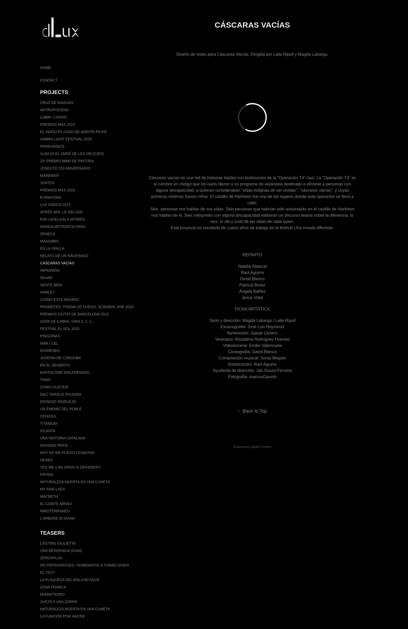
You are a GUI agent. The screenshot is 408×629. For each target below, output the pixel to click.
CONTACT (49, 80)
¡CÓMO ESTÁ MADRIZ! (59, 299)
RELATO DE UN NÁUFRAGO (64, 256)
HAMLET (47, 292)
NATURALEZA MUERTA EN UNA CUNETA (75, 482)
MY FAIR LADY (52, 489)
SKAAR (46, 278)
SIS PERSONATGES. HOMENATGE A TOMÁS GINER (84, 565)
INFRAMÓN (50, 270)
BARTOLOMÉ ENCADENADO (65, 372)
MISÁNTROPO (52, 594)
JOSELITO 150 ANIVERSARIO (65, 168)
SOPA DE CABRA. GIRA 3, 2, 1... (67, 321)
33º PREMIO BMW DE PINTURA (67, 161)
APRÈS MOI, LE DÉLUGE (61, 212)
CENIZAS (48, 416)
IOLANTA (47, 431)
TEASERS (52, 533)
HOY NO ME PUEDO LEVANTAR (67, 453)
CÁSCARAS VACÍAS (57, 263)
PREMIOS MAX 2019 (57, 124)
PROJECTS (54, 92)
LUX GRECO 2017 (55, 205)
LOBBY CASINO (53, 117)
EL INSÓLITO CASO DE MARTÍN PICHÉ (73, 132)
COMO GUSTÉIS (54, 387)
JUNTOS (47, 183)
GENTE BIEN (51, 285)
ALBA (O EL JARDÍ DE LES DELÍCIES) (72, 154)
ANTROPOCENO (54, 110)
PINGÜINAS (50, 336)
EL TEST (47, 572)
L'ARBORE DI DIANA (57, 518)
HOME (45, 68)
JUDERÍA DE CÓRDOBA (60, 358)
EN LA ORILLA (52, 248)
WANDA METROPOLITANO (63, 227)
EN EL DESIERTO (55, 365)
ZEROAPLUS (51, 558)
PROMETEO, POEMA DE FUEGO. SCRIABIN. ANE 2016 (86, 307)
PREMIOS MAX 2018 (57, 190)
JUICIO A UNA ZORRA (58, 602)
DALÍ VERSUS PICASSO (60, 394)
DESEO (46, 460)
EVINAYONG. (51, 197)
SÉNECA (47, 234)
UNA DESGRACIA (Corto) (61, 551)
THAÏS (45, 380)
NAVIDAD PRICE (54, 445)
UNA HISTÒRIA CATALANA (62, 438)
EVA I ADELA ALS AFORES (62, 219)
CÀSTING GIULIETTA (58, 543)
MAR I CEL (49, 343)
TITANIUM (48, 423)
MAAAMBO (49, 241)
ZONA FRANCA (53, 587)
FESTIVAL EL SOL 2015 (59, 329)
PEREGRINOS (52, 146)
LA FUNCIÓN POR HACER (62, 616)
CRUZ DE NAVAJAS (56, 103)
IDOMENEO (50, 350)
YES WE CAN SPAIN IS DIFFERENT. (70, 467)
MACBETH (49, 496)
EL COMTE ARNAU (56, 504)
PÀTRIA (46, 474)
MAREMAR (49, 175)
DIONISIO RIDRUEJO (58, 402)
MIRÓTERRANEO (55, 511)
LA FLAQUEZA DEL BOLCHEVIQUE (70, 580)
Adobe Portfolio (261, 447)
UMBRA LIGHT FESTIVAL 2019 (66, 139)
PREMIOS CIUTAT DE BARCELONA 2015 (74, 314)
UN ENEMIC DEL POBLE (61, 409)
